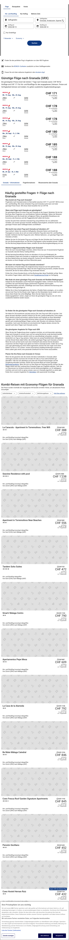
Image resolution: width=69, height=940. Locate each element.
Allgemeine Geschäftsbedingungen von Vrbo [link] (42, 895)
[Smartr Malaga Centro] (45, 518)
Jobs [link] (4, 878)
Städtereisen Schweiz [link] (26, 894)
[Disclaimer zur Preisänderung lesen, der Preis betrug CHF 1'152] (60, 512)
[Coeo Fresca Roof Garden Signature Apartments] (45, 589)
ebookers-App (39, 114)
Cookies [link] (38, 882)
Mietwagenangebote (12, 406)
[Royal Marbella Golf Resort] (45, 647)
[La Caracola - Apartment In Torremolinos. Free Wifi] (45, 446)
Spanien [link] (17, 2)
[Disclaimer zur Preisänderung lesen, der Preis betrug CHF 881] (61, 476)
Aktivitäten (32, 414)
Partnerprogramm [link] (8, 885)
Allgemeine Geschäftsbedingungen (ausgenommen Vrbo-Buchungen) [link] (42, 888)
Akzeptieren (59, 935)
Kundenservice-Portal (41, 317)
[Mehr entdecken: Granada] (18, 757)
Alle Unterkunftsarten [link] (26, 897)
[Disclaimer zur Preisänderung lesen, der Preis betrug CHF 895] (61, 643)
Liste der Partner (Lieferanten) (11, 930)
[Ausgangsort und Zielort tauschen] (35, 51)
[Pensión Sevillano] (45, 607)
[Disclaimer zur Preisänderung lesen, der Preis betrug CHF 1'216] (60, 566)
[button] (34, 774)
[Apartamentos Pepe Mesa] (45, 536)
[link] (34, 738)
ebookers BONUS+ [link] (8, 900)
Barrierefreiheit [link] (40, 900)
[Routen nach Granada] (51, 757)
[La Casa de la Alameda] (45, 554)
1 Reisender (13, 70)
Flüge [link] (11, 2)
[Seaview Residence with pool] (45, 464)
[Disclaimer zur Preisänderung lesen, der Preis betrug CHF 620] (61, 602)
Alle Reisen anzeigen (34, 664)
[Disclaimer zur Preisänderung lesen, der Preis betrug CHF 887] (61, 530)
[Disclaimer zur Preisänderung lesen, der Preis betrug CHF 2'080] (59, 459)
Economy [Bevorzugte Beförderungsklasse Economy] (24, 70)
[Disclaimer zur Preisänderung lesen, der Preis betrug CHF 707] (61, 494)
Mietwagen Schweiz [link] (25, 887)
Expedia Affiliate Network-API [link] (7, 893)
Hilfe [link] (54, 878)
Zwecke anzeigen (8, 935)
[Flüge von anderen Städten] (18, 762)
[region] (34, 920)
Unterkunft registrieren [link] (9, 882)
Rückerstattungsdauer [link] (59, 892)
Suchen (34, 75)
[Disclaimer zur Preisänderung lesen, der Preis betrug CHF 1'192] (60, 584)
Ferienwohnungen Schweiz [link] (25, 883)
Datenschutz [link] (39, 878)
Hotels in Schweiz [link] (25, 878)
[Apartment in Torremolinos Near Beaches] (45, 482)
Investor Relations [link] (8, 897)
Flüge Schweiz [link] (24, 890)
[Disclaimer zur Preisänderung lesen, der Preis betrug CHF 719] (61, 622)
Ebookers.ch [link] (4, 2)
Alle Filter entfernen (59, 435)
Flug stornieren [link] (57, 889)
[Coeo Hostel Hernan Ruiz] (45, 627)
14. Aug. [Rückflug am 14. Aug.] (43, 59)
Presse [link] (5, 889)
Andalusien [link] (25, 2)
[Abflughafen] (21, 51)
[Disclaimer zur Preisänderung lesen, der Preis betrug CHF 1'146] (60, 548)
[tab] (24, 38)
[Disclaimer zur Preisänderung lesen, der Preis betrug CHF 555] (61, 441)
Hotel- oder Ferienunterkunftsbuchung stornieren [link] (60, 883)
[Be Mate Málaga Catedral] (45, 572)
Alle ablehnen (45, 935)
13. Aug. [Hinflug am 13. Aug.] (15, 59)
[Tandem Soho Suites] (45, 500)
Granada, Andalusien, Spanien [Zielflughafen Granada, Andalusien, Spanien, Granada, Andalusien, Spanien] (50, 52)
